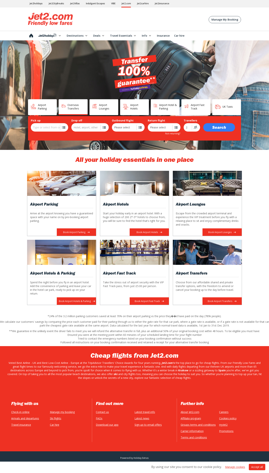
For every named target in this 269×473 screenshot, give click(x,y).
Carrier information (192, 431)
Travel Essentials (121, 35)
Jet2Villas (75, 3)
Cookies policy (227, 418)
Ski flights (55, 418)
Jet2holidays (36, 3)
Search (219, 127)
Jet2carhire (143, 3)
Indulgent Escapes (95, 3)
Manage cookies (235, 464)
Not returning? (172, 133)
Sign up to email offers (148, 424)
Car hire (54, 424)
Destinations (75, 35)
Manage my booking (62, 412)
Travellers (190, 120)
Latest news (141, 418)
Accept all (257, 464)
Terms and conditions (194, 437)
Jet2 (50, 19)
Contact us (102, 412)
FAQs (99, 418)
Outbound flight (123, 120)
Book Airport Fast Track (149, 301)
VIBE (113, 3)
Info (144, 35)
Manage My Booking (224, 19)
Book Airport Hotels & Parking (77, 301)
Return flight (156, 120)
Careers (223, 412)
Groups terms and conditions (198, 424)
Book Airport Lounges (222, 232)
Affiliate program (191, 418)
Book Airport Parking (76, 232)
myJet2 (223, 424)
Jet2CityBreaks (56, 3)
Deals (96, 35)
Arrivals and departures (25, 418)
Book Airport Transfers (222, 301)
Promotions (226, 431)
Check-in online (20, 412)
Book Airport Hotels (149, 232)
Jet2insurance (162, 3)
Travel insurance (21, 424)
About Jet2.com (190, 412)
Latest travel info (144, 412)
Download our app (107, 424)
